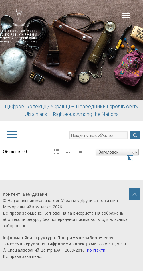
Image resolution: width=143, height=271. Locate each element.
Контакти (96, 250)
